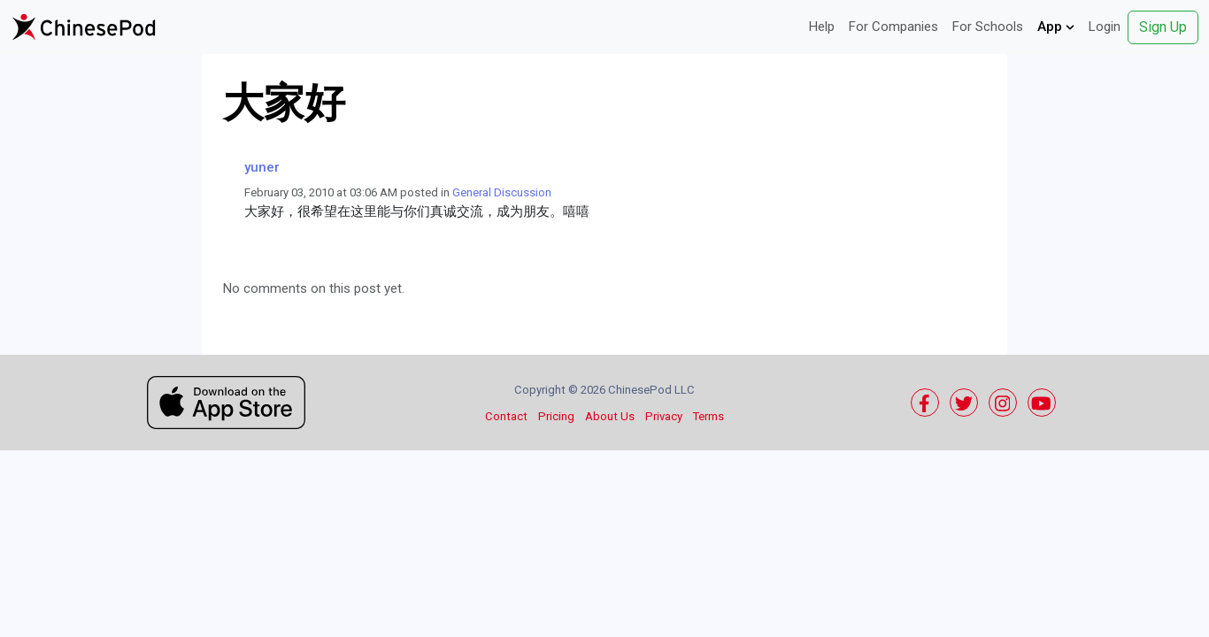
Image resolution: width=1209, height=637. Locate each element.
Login (1104, 27)
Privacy (663, 416)
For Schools (987, 27)
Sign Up (1163, 27)
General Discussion (501, 192)
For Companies (893, 27)
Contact (506, 416)
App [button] (1055, 27)
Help (822, 27)
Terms (708, 416)
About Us (610, 416)
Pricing (556, 416)
